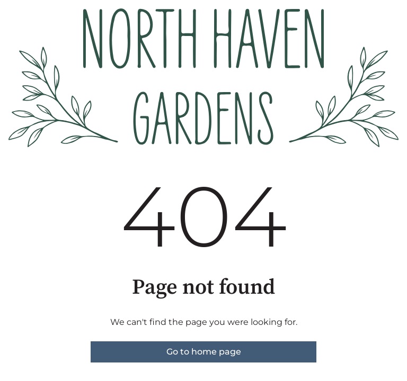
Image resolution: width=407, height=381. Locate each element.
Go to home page (203, 352)
